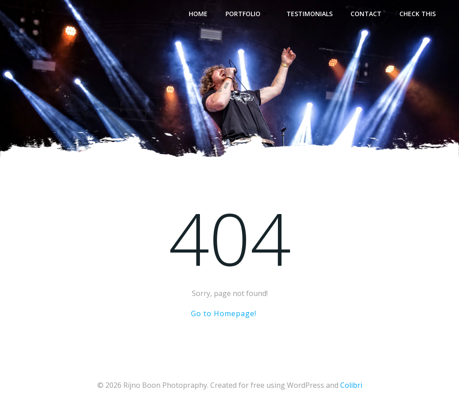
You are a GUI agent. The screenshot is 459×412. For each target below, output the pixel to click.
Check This (417, 13)
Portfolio (246, 13)
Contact (366, 13)
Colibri (351, 385)
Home (198, 13)
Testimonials (309, 13)
